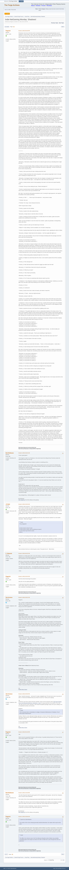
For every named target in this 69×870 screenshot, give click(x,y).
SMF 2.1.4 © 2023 (6, 868)
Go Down (7, 26)
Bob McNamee (10, 453)
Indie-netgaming (21, 499)
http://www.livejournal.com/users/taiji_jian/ (27, 447)
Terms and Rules (59, 868)
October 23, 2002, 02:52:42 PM (24, 576)
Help (54, 868)
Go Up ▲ (64, 868)
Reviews (49, 5)
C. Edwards (9, 553)
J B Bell (8, 504)
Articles (38, 5)
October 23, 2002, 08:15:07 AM (24, 553)
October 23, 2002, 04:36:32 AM (24, 504)
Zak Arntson (9, 597)
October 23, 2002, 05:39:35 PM (24, 693)
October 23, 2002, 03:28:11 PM (24, 597)
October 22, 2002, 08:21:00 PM (24, 30)
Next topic (61, 22)
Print (62, 26)
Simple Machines (13, 868)
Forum (43, 5)
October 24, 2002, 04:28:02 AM (24, 816)
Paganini (8, 30)
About (33, 5)
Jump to (45, 860)
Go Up (6, 854)
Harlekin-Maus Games (22, 689)
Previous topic (54, 22)
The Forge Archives (11, 5)
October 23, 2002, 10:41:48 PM (24, 792)
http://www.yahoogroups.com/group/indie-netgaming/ (29, 448)
